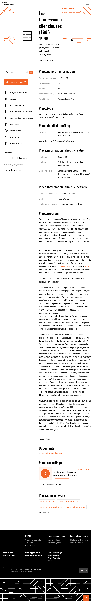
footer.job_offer (9, 553)
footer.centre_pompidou (34, 555)
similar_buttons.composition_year (51, 507)
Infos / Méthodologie (56, 553)
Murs (87, 266)
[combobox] (19, 72)
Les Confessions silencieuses (52, 453)
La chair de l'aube (63, 266)
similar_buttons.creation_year (68, 501)
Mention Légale (54, 555)
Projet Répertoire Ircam (57, 559)
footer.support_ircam (33, 553)
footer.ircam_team (10, 555)
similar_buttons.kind (47, 501)
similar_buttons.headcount (76, 507)
